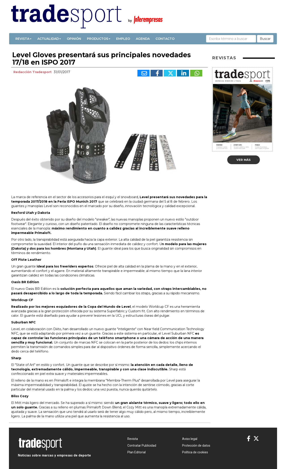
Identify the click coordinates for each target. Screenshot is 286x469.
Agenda (143, 39)
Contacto (165, 39)
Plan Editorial (136, 452)
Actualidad (49, 39)
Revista (23, 39)
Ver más (243, 159)
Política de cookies (195, 452)
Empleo (123, 39)
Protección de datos (196, 445)
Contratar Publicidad (141, 445)
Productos (98, 39)
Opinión (74, 39)
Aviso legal (189, 439)
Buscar (265, 39)
